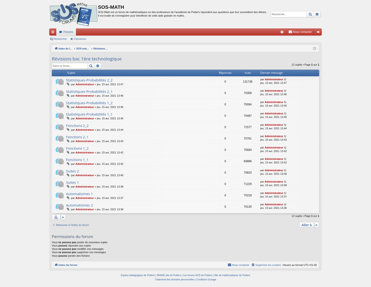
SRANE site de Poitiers (169, 275)
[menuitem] (282, 32)
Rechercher (60, 38)
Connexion (80, 38)
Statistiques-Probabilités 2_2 (89, 80)
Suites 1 (72, 182)
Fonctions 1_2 (77, 148)
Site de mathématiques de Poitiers (232, 275)
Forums (68, 32)
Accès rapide (53, 33)
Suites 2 (72, 171)
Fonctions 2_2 (77, 125)
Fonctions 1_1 (77, 159)
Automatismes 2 (79, 205)
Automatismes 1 (79, 193)
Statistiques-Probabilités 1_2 (89, 102)
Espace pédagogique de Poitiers (138, 275)
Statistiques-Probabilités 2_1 (89, 91)
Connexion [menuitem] (319, 33)
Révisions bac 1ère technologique (87, 59)
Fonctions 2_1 (77, 137)
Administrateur (84, 84)
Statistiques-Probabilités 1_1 (89, 114)
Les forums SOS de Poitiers (197, 275)
